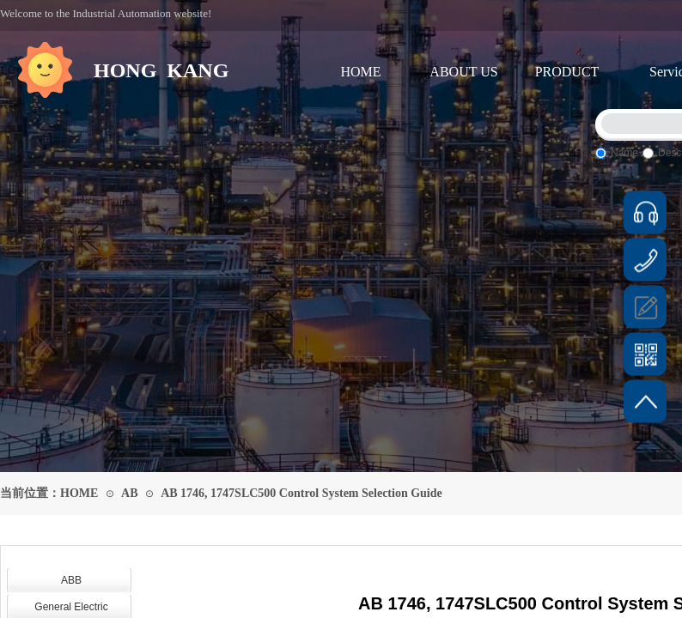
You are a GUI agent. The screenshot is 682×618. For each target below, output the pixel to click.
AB (129, 493)
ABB (71, 580)
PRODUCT (567, 71)
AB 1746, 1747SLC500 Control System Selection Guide (301, 493)
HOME (360, 71)
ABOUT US (463, 71)
